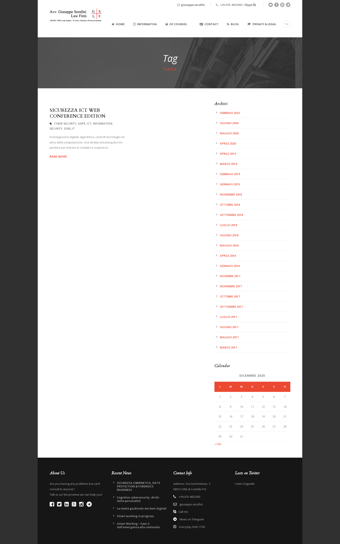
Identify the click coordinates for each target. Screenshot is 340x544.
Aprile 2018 (228, 256)
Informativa (145, 24)
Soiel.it (69, 128)
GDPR (81, 123)
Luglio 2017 (228, 317)
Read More (58, 156)
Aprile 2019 (228, 154)
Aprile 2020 (228, 143)
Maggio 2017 (229, 337)
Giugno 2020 (229, 123)
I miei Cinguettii (245, 484)
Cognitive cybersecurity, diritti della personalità (138, 499)
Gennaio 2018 (230, 266)
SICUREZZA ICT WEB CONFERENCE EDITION (77, 113)
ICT (89, 123)
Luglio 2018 (228, 225)
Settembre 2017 (231, 307)
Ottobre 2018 (230, 205)
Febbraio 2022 (230, 113)
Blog (233, 24)
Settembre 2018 (231, 215)
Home (118, 24)
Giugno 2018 (229, 235)
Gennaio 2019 (230, 184)
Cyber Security (65, 123)
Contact (209, 24)
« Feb (217, 444)
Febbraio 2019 (230, 174)
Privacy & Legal (261, 24)
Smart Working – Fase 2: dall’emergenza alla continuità (138, 525)
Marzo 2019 (228, 164)
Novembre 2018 (231, 194)
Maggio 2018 (229, 245)
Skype (248, 5)
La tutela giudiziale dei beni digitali (142, 508)
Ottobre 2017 (230, 296)
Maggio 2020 (229, 133)
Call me (183, 512)
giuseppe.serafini (193, 5)
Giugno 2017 (229, 327)
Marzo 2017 (228, 347)
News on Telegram (191, 519)
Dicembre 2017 (230, 276)
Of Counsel (176, 24)
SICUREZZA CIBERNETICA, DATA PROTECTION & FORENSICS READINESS (138, 486)
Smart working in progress (135, 516)
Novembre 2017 (231, 286)
